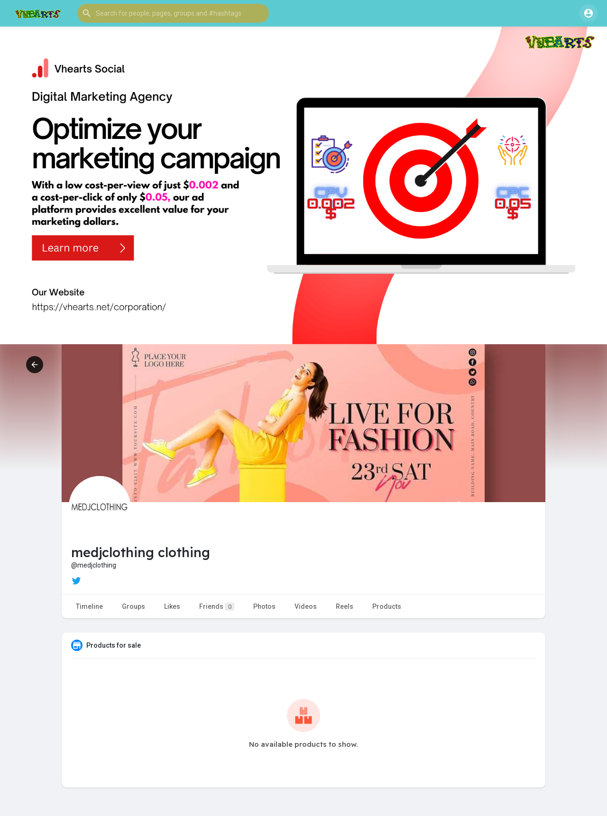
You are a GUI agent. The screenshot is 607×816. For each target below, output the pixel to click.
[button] (173, 13)
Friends (216, 607)
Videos (305, 606)
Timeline (89, 606)
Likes (172, 606)
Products (386, 606)
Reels (344, 606)
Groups (133, 606)
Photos (264, 606)
